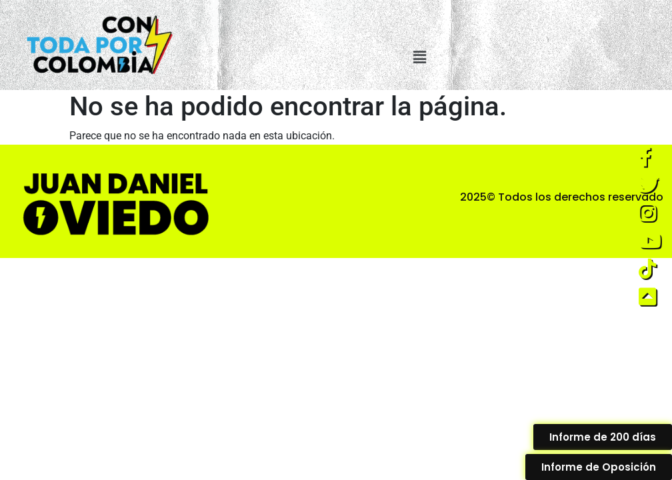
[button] (420, 57)
